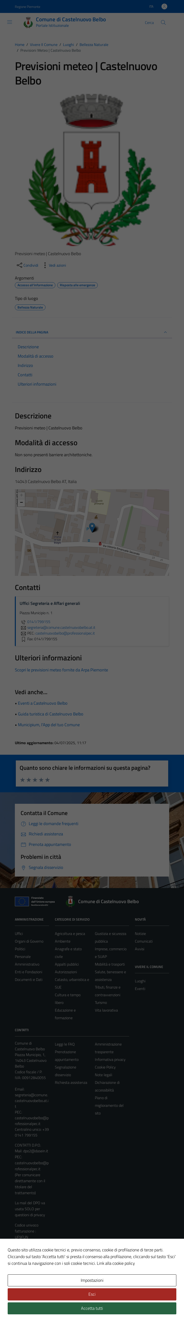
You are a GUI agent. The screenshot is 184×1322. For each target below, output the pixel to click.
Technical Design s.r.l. (47, 1308)
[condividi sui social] (27, 265)
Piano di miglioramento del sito (109, 1105)
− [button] (21, 502)
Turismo (101, 1002)
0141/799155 (35, 621)
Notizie (140, 933)
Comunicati (144, 941)
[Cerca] (163, 22)
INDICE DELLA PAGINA (92, 332)
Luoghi (140, 981)
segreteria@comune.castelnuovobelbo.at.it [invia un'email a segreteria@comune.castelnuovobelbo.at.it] (57, 627)
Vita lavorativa (106, 1010)
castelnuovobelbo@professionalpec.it (32, 1120)
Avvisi (139, 949)
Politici (20, 949)
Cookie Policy (105, 1067)
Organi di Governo (29, 941)
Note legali (103, 1075)
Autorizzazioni (66, 972)
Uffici (19, 933)
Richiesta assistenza (71, 1082)
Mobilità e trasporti (110, 964)
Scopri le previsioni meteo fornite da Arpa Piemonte (61, 670)
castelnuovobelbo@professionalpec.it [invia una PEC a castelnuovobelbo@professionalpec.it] (65, 633)
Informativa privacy (110, 1059)
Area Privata (24, 1278)
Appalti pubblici (67, 964)
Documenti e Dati (28, 979)
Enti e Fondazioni (28, 972)
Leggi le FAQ (65, 1044)
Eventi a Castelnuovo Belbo (43, 703)
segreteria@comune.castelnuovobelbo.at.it (31, 1100)
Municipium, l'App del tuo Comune (49, 724)
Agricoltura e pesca (70, 933)
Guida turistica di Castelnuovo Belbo (50, 714)
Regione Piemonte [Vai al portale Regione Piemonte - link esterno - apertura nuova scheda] (27, 6)
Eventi (140, 988)
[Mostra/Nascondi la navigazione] (9, 22)
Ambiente (62, 941)
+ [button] (21, 495)
